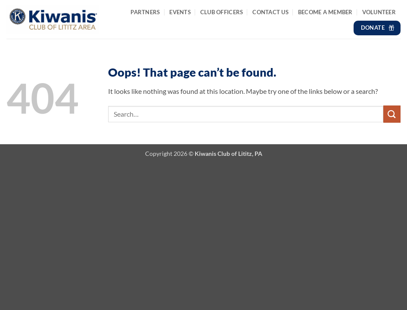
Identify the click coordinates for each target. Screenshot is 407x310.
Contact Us (270, 12)
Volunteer (379, 12)
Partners (145, 12)
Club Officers (221, 12)
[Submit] (392, 113)
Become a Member (325, 12)
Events (180, 12)
